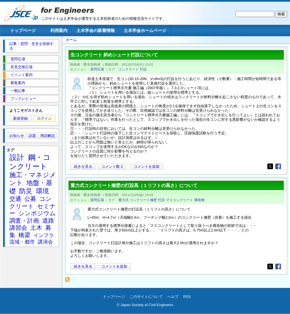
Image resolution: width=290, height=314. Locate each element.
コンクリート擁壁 (143, 200)
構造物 (199, 200)
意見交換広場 (21, 67)
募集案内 (17, 83)
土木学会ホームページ (145, 30)
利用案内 (58, 30)
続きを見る (83, 166)
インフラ (43, 235)
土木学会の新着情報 (95, 30)
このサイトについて (146, 296)
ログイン (44, 118)
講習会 (18, 227)
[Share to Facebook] (278, 166)
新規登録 (20, 118)
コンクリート (128, 69)
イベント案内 (21, 75)
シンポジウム (37, 213)
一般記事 (17, 91)
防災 (25, 191)
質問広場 (97, 69)
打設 (143, 69)
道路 (48, 220)
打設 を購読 (69, 281)
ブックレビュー (23, 98)
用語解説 (47, 136)
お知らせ (16, 136)
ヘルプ (172, 296)
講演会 (45, 242)
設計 (16, 157)
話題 (32, 136)
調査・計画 (24, 220)
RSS (187, 296)
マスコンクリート (179, 200)
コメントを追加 (146, 166)
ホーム (71, 40)
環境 (42, 191)
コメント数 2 (112, 166)
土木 (36, 227)
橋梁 (24, 235)
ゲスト (29, 110)
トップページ (23, 30)
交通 (15, 198)
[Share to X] (270, 166)
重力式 (123, 200)
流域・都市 (22, 242)
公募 (30, 198)
